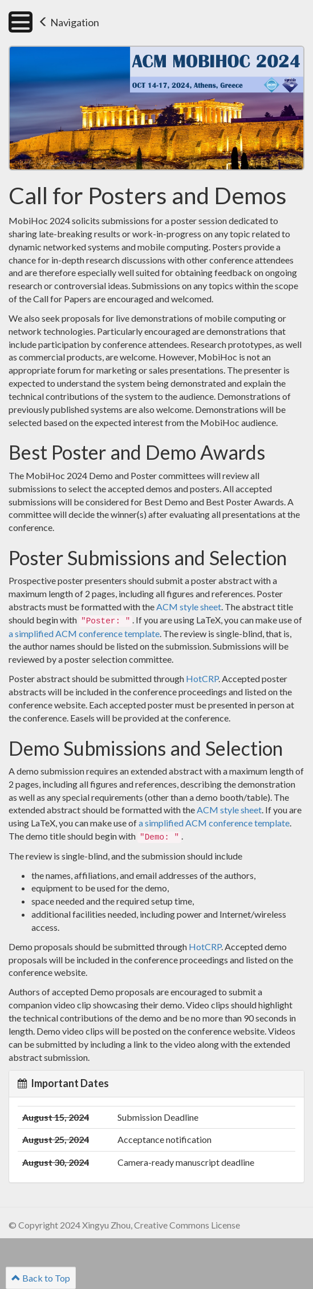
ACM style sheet (188, 606)
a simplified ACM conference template (84, 633)
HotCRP (202, 678)
